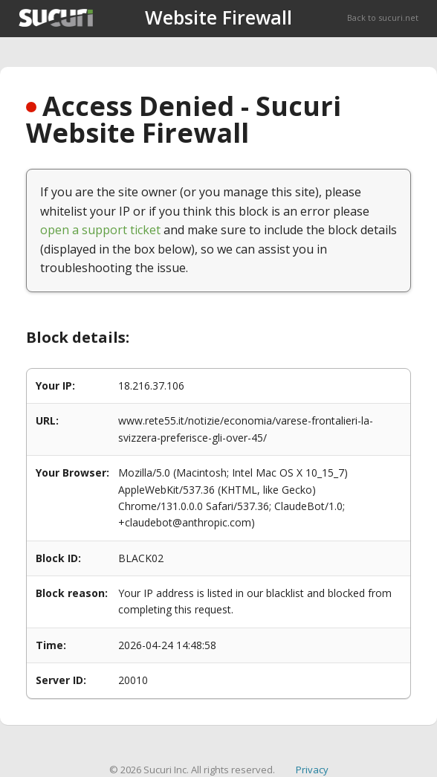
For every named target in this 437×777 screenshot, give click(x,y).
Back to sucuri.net (382, 17)
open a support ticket (100, 230)
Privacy (312, 769)
